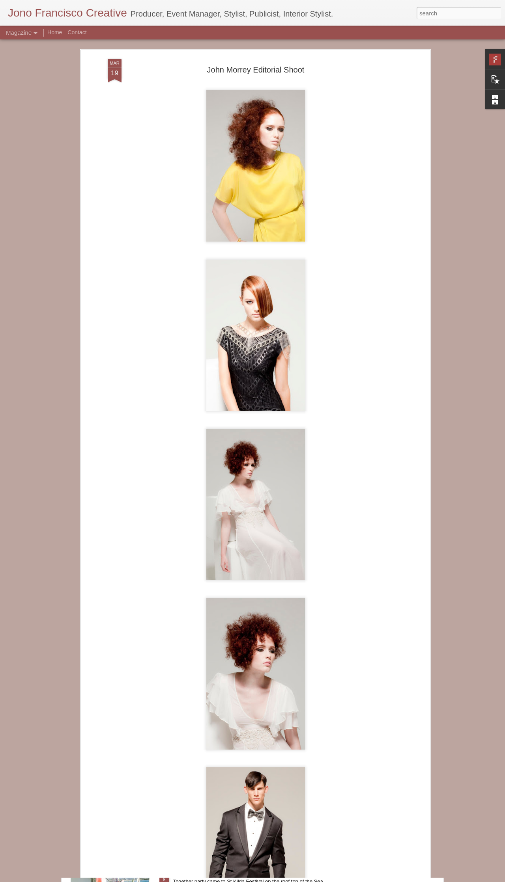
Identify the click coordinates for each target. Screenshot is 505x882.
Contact (76, 32)
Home (54, 32)
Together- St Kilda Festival (210, 873)
